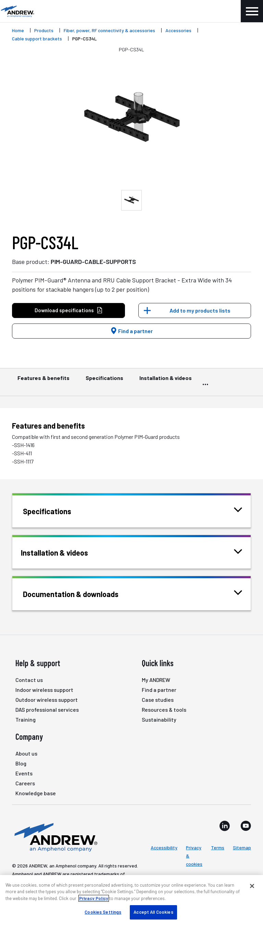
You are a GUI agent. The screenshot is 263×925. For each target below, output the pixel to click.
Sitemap (242, 847)
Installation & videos (165, 381)
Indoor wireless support (44, 689)
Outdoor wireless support (46, 699)
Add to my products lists (200, 310)
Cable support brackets (37, 38)
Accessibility (164, 847)
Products (43, 30)
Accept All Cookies (153, 912)
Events (24, 773)
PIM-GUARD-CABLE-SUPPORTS (93, 261)
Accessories (178, 30)
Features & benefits (43, 381)
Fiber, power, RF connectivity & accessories (109, 30)
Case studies (158, 699)
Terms (217, 847)
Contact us (29, 679)
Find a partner (131, 331)
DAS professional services (47, 709)
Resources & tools (164, 709)
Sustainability (159, 719)
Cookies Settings (103, 912)
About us (26, 753)
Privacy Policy (93, 898)
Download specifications (69, 310)
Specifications (104, 381)
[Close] (252, 886)
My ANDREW (156, 679)
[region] (131, 900)
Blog (20, 763)
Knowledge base (35, 793)
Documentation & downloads (79, 593)
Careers (25, 783)
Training (25, 719)
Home (18, 30)
